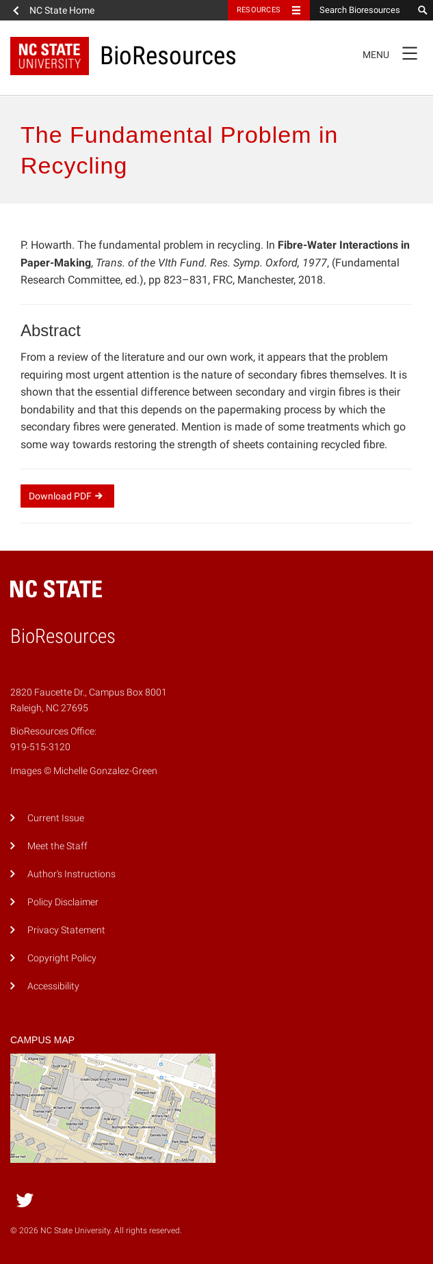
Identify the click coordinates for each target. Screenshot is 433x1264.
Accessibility (53, 986)
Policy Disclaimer (63, 902)
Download (67, 496)
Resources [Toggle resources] (258, 9)
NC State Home (61, 10)
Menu (394, 52)
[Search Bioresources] (361, 10)
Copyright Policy (61, 958)
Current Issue (55, 818)
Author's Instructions (71, 874)
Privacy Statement (66, 930)
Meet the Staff (57, 846)
